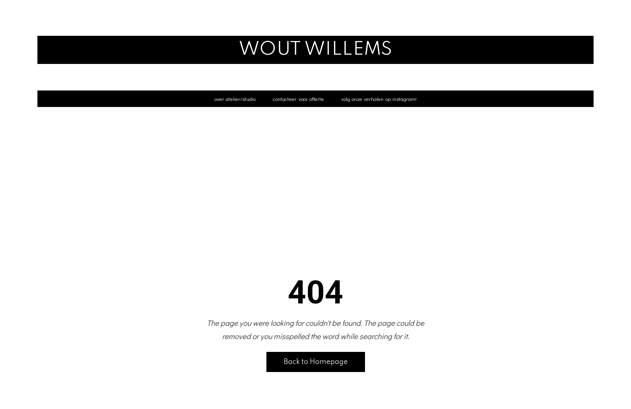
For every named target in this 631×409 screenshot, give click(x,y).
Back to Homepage (316, 362)
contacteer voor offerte (298, 98)
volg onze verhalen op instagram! (379, 98)
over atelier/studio (235, 98)
